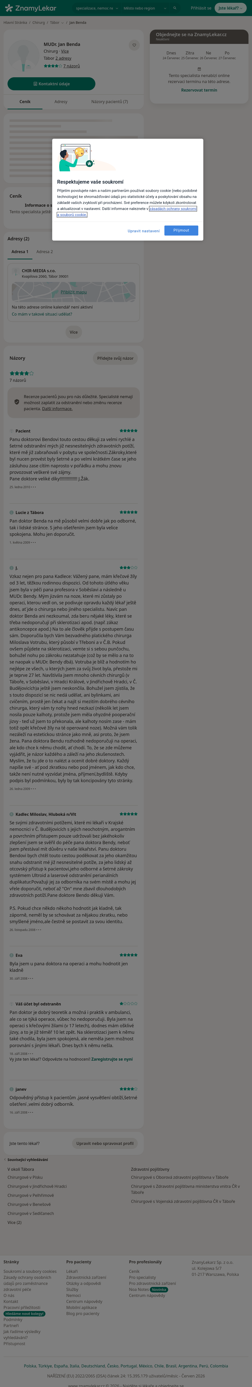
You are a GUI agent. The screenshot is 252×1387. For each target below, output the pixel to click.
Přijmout (181, 230)
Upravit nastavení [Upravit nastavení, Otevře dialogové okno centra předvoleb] (144, 231)
